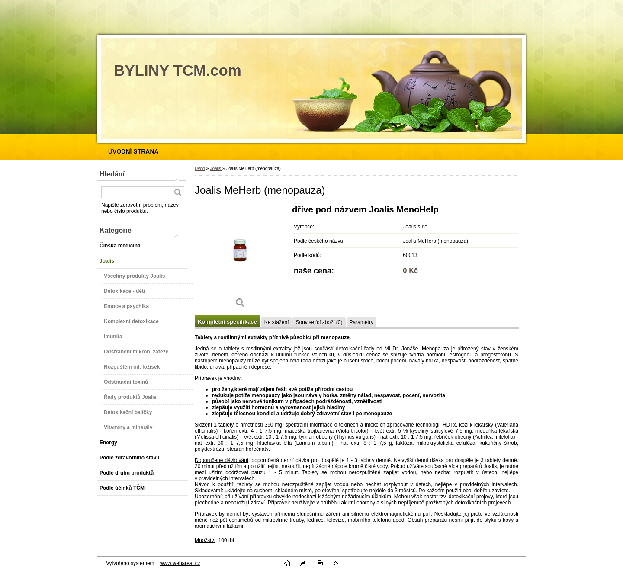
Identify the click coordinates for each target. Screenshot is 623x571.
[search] (177, 192)
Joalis (216, 168)
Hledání (112, 174)
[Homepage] (133, 151)
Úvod (200, 168)
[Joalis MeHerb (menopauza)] (240, 259)
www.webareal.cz (180, 563)
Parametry (361, 322)
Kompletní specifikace (227, 321)
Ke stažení (276, 322)
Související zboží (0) (318, 322)
